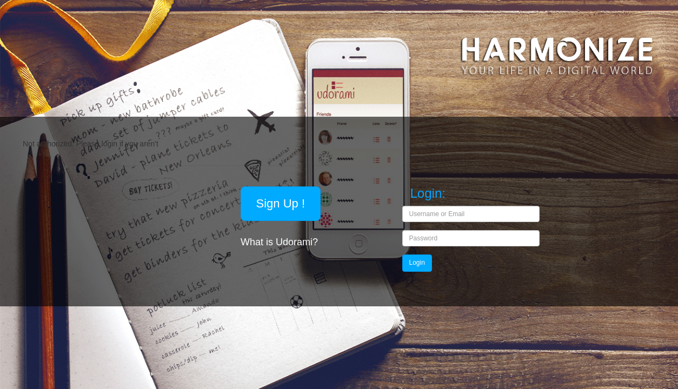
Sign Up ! (280, 203)
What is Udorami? (281, 242)
